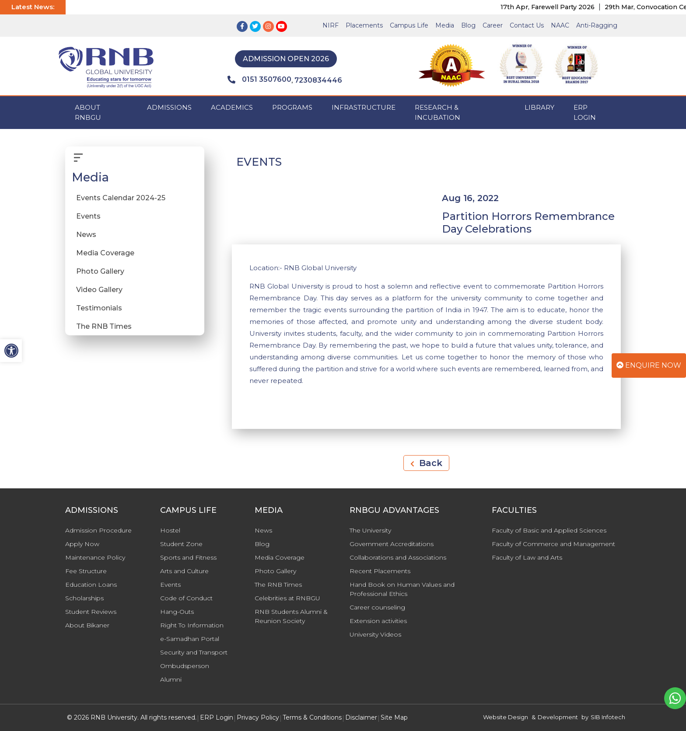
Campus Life (409, 25)
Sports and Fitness (188, 557)
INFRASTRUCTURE (364, 107)
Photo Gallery (100, 271)
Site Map (394, 717)
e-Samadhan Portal (189, 639)
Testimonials (99, 308)
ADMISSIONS (169, 107)
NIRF (330, 25)
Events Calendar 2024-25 (120, 198)
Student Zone (181, 544)
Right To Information (192, 625)
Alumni (171, 679)
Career (493, 25)
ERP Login (585, 112)
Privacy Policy (258, 717)
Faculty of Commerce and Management (553, 544)
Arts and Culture (184, 571)
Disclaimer (361, 717)
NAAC (560, 25)
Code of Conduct (186, 598)
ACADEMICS (232, 107)
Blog (468, 25)
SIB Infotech (608, 717)
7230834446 (318, 80)
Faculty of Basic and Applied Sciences (549, 530)
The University (370, 530)
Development (558, 717)
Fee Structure (86, 571)
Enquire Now (648, 365)
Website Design (505, 717)
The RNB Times (104, 326)
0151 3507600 (259, 79)
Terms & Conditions (312, 717)
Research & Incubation (437, 112)
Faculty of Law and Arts (527, 557)
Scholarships (84, 598)
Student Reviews (90, 612)
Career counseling (377, 607)
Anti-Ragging (596, 25)
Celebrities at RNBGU (287, 598)
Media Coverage (105, 253)
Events (88, 216)
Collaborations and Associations (398, 557)
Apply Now (82, 544)
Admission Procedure (98, 530)
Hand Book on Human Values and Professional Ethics (402, 589)
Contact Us (527, 25)
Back (426, 463)
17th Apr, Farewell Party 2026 (554, 7)
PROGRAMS (292, 107)
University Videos (375, 634)
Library (539, 107)
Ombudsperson (184, 666)
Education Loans (91, 584)
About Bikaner (87, 625)
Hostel (170, 530)
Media (444, 25)
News (86, 234)
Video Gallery (99, 289)
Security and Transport (194, 652)
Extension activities (378, 621)
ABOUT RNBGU (88, 112)
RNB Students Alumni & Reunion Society (291, 616)
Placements (364, 25)
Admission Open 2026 (286, 59)
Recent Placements (380, 571)
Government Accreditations (392, 544)
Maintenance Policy (95, 557)
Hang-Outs (177, 612)
